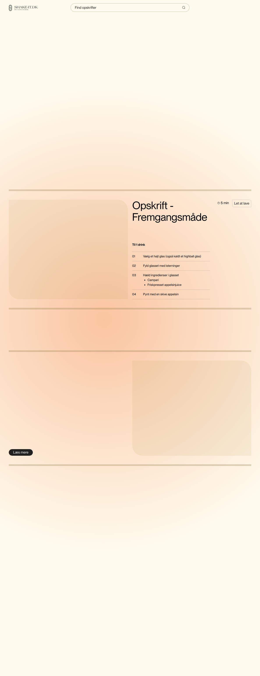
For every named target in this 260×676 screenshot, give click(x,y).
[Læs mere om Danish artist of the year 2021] (21, 452)
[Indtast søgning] (130, 7)
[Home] (26, 7)
